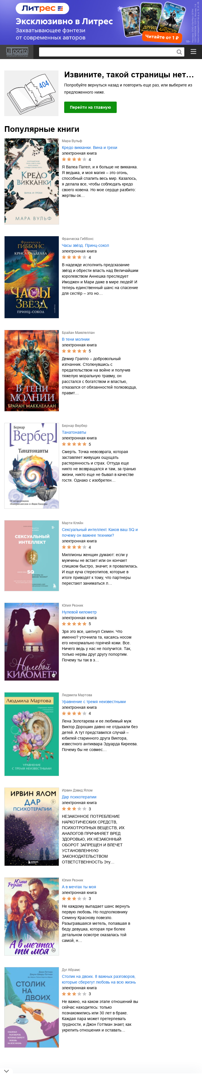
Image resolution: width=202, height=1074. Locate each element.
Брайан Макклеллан (78, 333)
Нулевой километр (79, 612)
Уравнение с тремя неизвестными (94, 701)
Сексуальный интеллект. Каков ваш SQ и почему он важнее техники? (100, 532)
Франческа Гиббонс (78, 239)
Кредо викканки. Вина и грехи (89, 147)
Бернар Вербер (74, 426)
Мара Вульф (72, 141)
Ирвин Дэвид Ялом (77, 790)
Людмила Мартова (77, 695)
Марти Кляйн (72, 523)
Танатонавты (74, 432)
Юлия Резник (72, 605)
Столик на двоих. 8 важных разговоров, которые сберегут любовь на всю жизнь (99, 979)
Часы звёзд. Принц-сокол (85, 245)
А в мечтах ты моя (79, 887)
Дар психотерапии (79, 797)
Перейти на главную (90, 107)
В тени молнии (76, 339)
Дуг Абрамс (71, 970)
